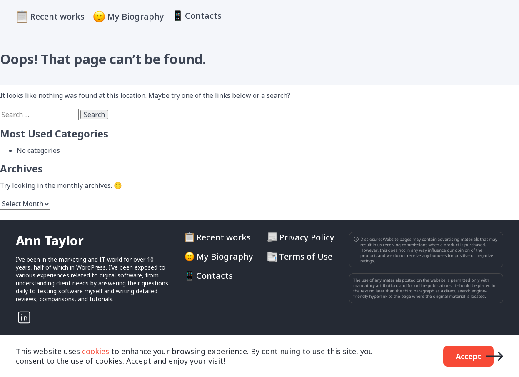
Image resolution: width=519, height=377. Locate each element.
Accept (468, 356)
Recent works (57, 16)
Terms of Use (305, 256)
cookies (95, 351)
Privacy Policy (306, 237)
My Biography (135, 16)
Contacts (203, 15)
